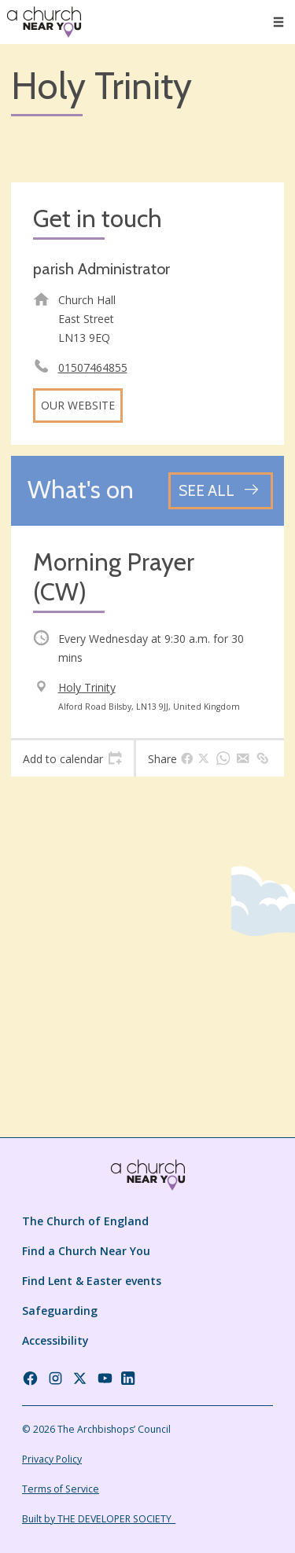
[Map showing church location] (147, 924)
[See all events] (220, 490)
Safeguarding (60, 1310)
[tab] (72, 758)
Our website (78, 405)
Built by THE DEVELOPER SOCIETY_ (98, 1518)
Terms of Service (60, 1489)
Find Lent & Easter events (91, 1280)
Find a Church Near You (86, 1250)
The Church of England (85, 1220)
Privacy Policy (52, 1459)
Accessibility (55, 1340)
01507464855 (92, 367)
